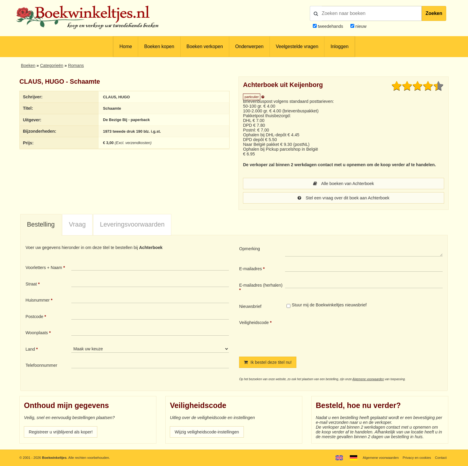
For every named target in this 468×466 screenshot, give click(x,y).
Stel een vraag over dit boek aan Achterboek (343, 197)
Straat (31, 284)
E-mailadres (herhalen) (260, 285)
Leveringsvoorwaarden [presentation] (132, 224)
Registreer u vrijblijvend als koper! (61, 432)
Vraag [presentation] (77, 224)
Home (125, 46)
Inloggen (339, 46)
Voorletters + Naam (43, 267)
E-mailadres (250, 268)
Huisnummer (37, 300)
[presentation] (335, 333)
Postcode (34, 316)
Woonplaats (36, 332)
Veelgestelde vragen (297, 46)
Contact (441, 457)
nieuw (360, 26)
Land (30, 349)
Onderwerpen (249, 46)
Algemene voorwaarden (368, 379)
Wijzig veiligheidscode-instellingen (207, 432)
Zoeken (434, 13)
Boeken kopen (159, 46)
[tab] (40, 225)
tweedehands (330, 26)
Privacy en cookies (417, 457)
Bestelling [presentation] (41, 224)
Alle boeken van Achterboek (343, 183)
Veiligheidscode (254, 322)
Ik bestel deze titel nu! (268, 362)
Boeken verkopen (205, 46)
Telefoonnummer (41, 365)
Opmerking (249, 248)
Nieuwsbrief (250, 306)
